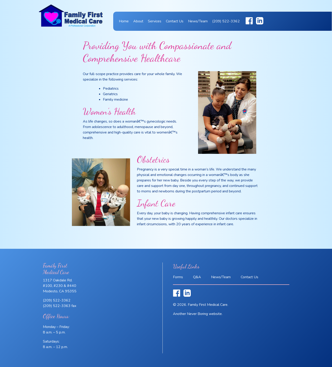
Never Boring (197, 313)
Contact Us (174, 21)
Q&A (197, 277)
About (138, 21)
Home (124, 21)
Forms (178, 277)
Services (154, 21)
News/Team (198, 21)
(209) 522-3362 (226, 21)
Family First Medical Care (71, 19)
